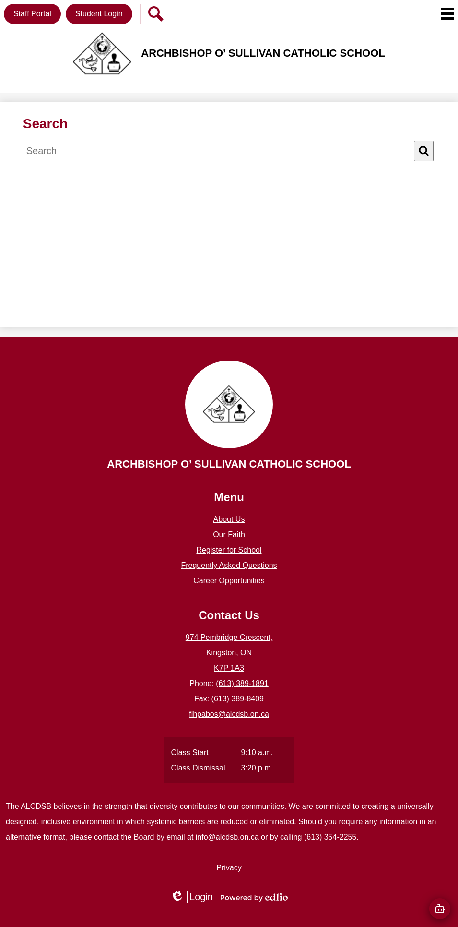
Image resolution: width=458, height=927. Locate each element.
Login (191, 897)
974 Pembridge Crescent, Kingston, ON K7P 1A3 (229, 652)
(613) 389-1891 (242, 683)
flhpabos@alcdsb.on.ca (229, 714)
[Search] (424, 151)
